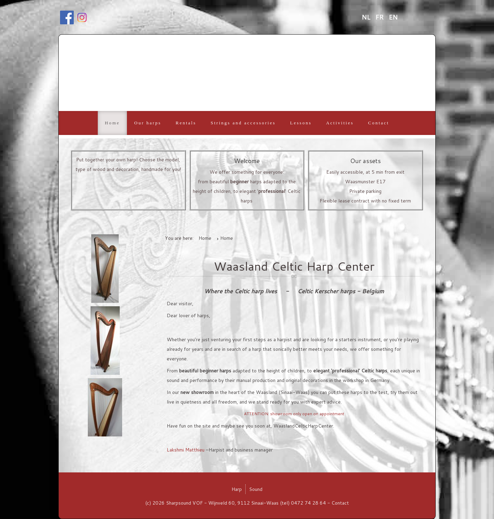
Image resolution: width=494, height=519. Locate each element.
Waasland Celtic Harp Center (294, 266)
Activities (340, 122)
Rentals (186, 122)
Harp (237, 489)
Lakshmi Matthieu (185, 449)
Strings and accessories (243, 122)
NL (367, 17)
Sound (255, 489)
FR (380, 17)
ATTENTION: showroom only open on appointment (294, 414)
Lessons (301, 122)
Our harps (147, 122)
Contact (378, 122)
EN (393, 17)
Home (112, 122)
